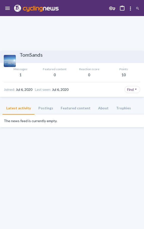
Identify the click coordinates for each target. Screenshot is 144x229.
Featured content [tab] (76, 108)
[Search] (137, 8)
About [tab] (103, 108)
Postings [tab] (45, 108)
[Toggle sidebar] (130, 9)
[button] (8, 8)
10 (123, 74)
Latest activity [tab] (18, 108)
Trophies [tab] (123, 108)
